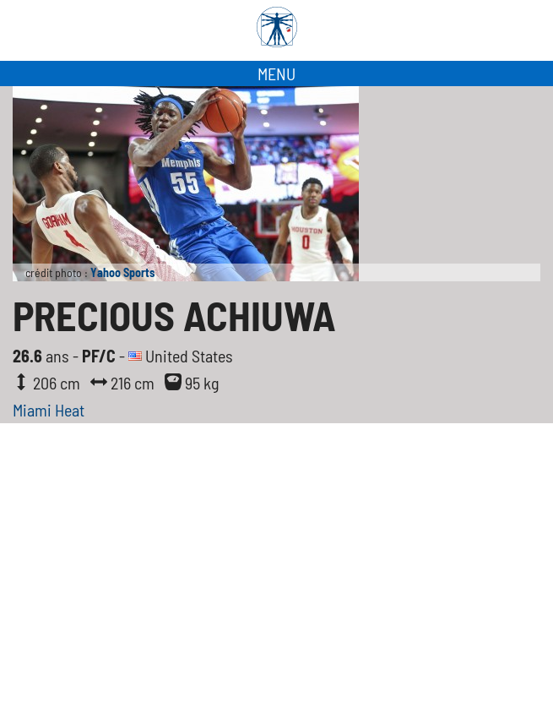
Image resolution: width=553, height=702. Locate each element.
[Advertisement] (276, 575)
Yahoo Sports (122, 272)
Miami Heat (48, 410)
